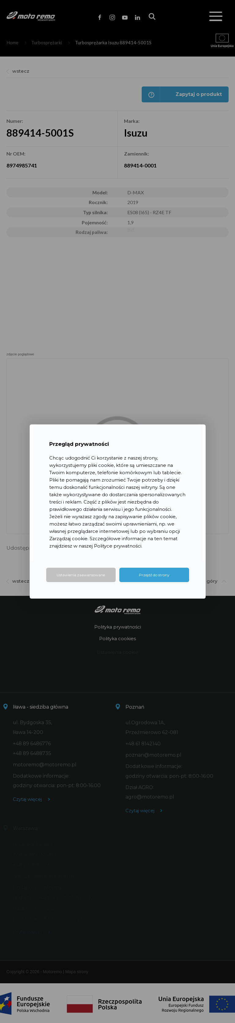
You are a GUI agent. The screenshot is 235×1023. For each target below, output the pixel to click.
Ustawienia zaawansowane (81, 575)
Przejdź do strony (154, 575)
